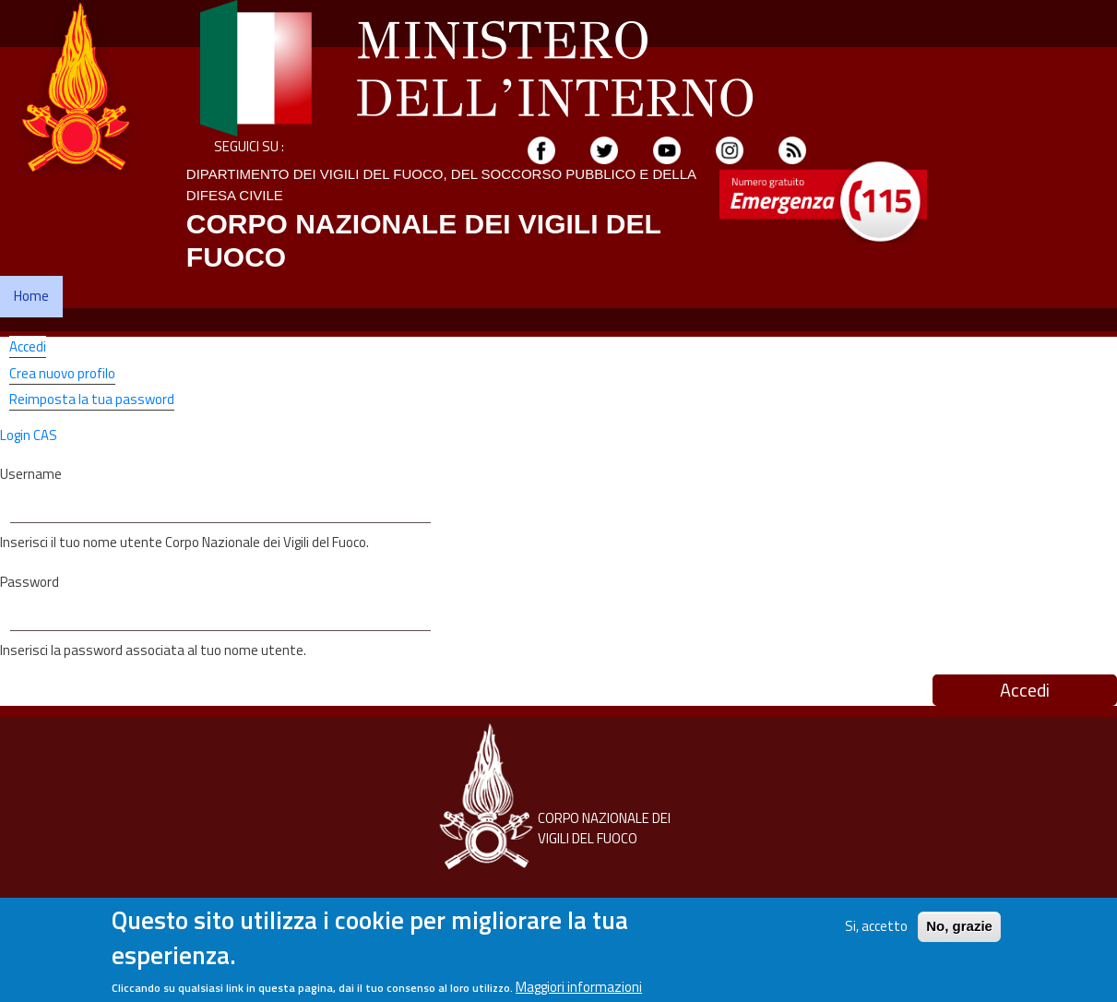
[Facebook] (541, 149)
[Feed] (792, 149)
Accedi (27, 347)
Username (31, 474)
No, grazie (959, 932)
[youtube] (667, 149)
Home (31, 295)
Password (29, 582)
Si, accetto (876, 933)
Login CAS (28, 435)
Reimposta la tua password (91, 399)
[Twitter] (604, 149)
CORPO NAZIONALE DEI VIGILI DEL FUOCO (604, 828)
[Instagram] (729, 149)
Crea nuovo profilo (62, 373)
